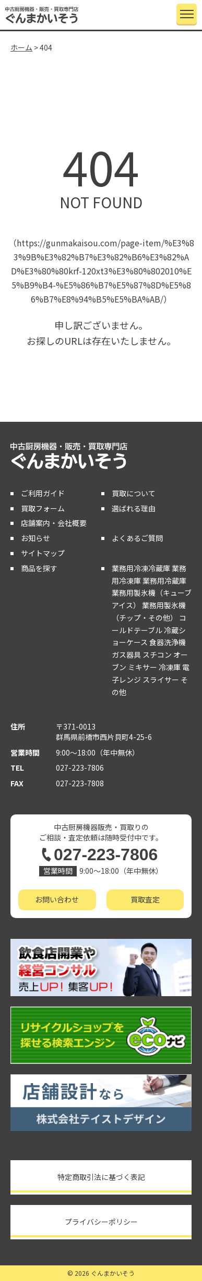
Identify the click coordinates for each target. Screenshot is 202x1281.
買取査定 (145, 899)
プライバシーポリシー (101, 1221)
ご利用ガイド (43, 493)
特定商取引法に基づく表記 (101, 1177)
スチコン (157, 654)
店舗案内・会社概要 (54, 523)
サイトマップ (43, 553)
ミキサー (142, 667)
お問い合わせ (57, 899)
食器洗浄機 (167, 642)
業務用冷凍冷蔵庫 (141, 568)
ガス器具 (126, 654)
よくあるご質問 (137, 538)
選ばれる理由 (134, 508)
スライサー (160, 679)
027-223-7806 (80, 767)
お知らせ (35, 538)
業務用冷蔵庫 (164, 580)
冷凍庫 (170, 667)
